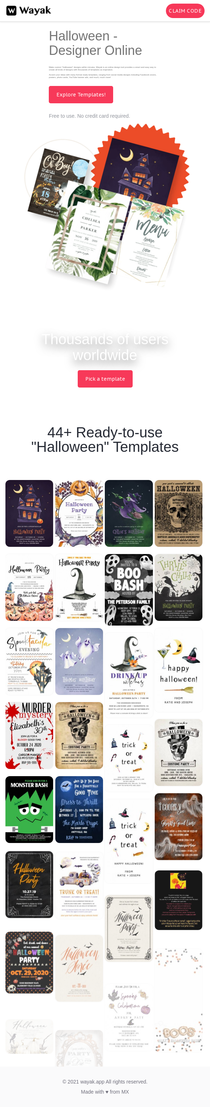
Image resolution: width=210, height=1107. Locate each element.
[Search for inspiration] (155, 11)
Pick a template (105, 379)
